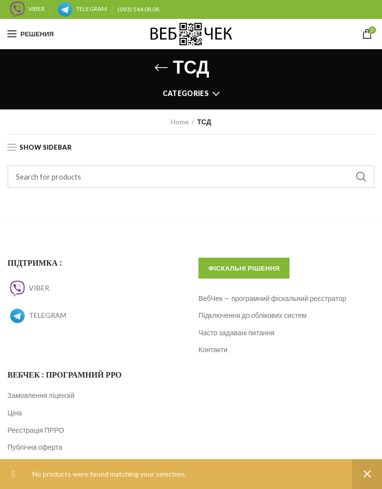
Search (361, 176)
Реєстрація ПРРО (35, 430)
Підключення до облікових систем (252, 315)
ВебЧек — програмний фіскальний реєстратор (272, 298)
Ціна (14, 412)
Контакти (212, 349)
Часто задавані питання (236, 332)
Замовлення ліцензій (41, 395)
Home (180, 121)
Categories (186, 93)
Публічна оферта (34, 447)
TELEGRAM (36, 315)
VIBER (28, 288)
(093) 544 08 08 (138, 9)
